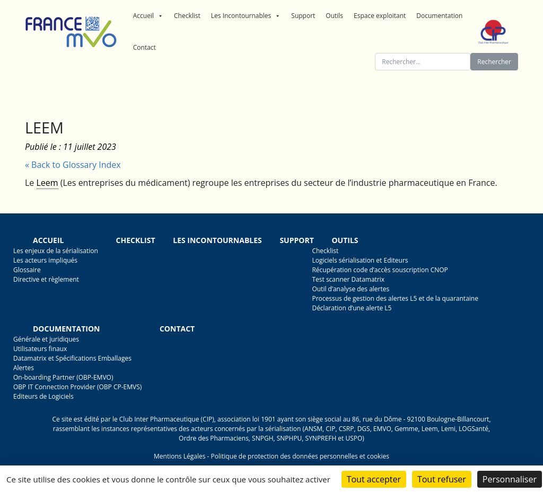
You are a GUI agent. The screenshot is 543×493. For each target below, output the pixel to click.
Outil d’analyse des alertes (350, 288)
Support (303, 15)
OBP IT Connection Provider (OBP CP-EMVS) (77, 386)
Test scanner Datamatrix (348, 279)
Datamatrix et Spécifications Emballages (72, 358)
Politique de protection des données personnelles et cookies (300, 456)
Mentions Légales (179, 456)
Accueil (148, 16)
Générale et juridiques (46, 339)
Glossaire (27, 269)
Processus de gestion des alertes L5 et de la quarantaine (395, 298)
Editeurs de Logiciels (43, 396)
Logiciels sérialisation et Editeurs (360, 260)
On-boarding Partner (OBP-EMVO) (63, 377)
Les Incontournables (246, 16)
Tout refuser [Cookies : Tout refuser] (441, 479)
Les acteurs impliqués (45, 260)
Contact (144, 47)
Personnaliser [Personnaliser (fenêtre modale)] (510, 479)
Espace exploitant (380, 15)
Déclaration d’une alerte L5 (351, 307)
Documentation (439, 15)
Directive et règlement (46, 279)
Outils (334, 15)
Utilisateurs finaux (40, 348)
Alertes (23, 367)
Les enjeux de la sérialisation (55, 250)
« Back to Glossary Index (73, 165)
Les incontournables (217, 240)
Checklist (187, 15)
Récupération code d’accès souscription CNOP (380, 269)
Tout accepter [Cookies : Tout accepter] (374, 479)
